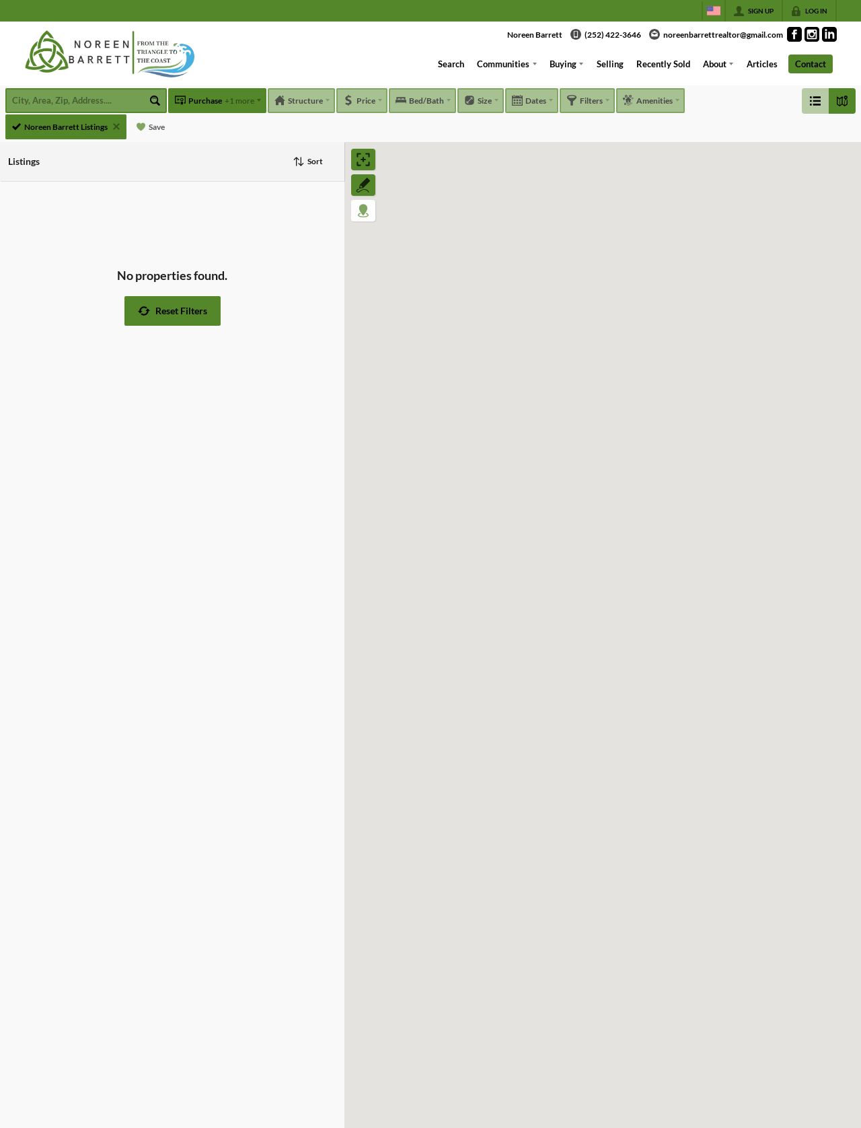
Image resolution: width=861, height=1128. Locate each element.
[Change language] (713, 10)
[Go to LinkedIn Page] (829, 34)
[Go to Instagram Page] (811, 34)
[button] (172, 311)
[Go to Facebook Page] (794, 34)
